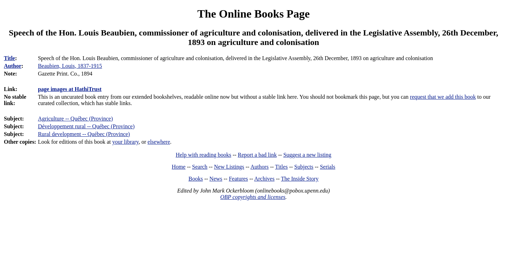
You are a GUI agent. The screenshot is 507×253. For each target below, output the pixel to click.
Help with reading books (203, 155)
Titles (281, 167)
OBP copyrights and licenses (252, 197)
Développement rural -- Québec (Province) (86, 126)
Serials (328, 167)
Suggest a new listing (307, 155)
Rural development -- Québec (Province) (84, 134)
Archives (264, 179)
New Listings (229, 167)
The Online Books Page (253, 13)
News (215, 179)
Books (195, 179)
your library (125, 142)
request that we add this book (443, 97)
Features (238, 179)
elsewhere (159, 142)
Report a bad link (257, 155)
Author (12, 66)
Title (9, 58)
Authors (259, 167)
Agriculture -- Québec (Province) (75, 119)
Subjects (303, 167)
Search (200, 167)
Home (179, 167)
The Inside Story (300, 179)
